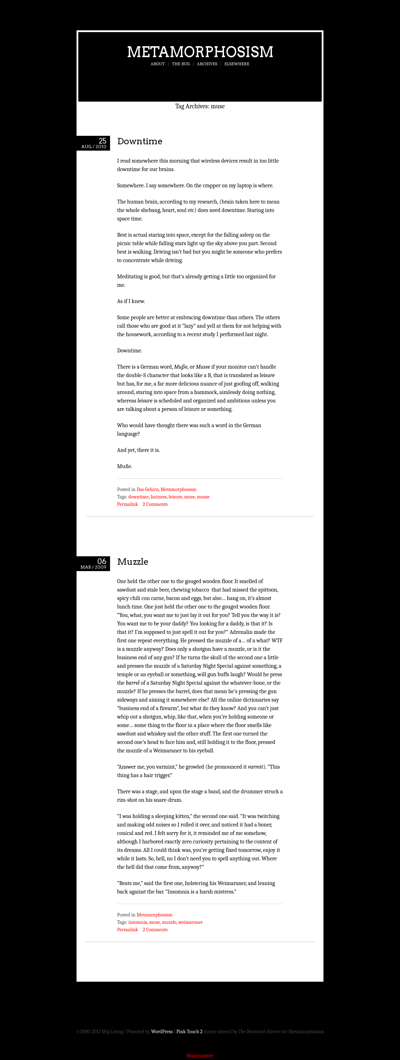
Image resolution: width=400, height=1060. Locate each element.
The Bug (181, 63)
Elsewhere (236, 63)
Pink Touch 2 (189, 1032)
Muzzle (133, 561)
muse (189, 497)
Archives (207, 63)
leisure (175, 497)
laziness (158, 497)
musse (203, 497)
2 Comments (155, 504)
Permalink (127, 504)
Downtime (140, 140)
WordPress (162, 1032)
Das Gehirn (148, 489)
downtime (138, 497)
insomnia (137, 922)
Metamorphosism (200, 51)
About (158, 63)
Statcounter (200, 1056)
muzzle (169, 922)
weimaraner (190, 922)
